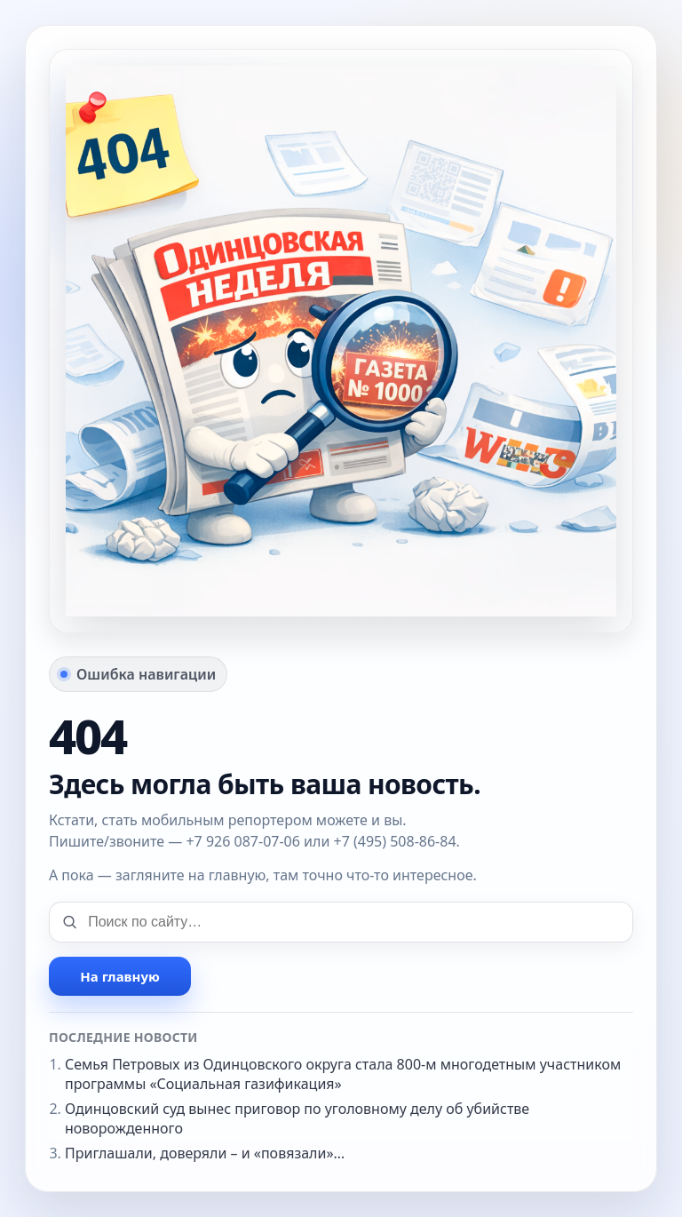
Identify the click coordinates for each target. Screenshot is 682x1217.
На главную (119, 976)
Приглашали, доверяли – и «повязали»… (205, 1153)
